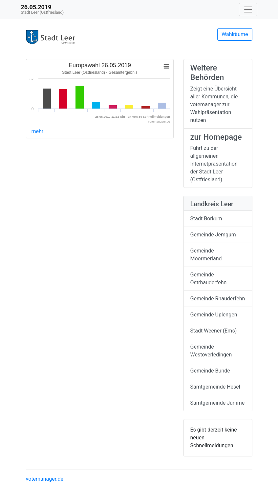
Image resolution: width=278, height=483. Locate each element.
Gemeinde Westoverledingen (211, 351)
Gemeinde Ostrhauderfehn (208, 279)
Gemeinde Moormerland (206, 255)
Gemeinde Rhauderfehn (217, 298)
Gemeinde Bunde (210, 371)
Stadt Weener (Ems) (213, 331)
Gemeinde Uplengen (213, 315)
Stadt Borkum (206, 218)
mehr (38, 131)
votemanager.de (44, 479)
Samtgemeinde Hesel (215, 387)
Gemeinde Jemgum (213, 234)
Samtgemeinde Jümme (217, 403)
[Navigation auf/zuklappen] (248, 9)
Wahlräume (235, 34)
